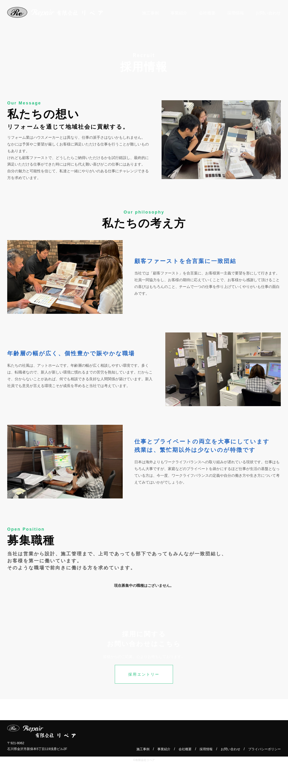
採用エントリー (143, 674)
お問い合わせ (230, 749)
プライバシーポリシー (264, 749)
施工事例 (142, 749)
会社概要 (185, 749)
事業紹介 (163, 749)
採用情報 (206, 749)
